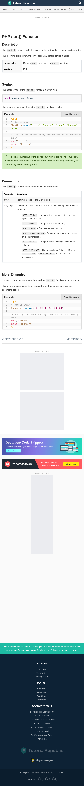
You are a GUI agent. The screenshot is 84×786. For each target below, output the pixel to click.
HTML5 (14, 9)
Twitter (54, 650)
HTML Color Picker (42, 723)
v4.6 (72, 9)
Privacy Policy (42, 677)
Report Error (42, 692)
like (49, 647)
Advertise (42, 700)
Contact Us (42, 689)
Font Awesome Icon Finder (42, 735)
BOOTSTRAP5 (60, 9)
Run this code (71, 114)
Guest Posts (42, 696)
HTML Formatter (42, 716)
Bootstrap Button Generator (42, 727)
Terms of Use (41, 673)
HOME (5, 9)
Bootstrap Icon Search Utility (42, 712)
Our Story (42, 669)
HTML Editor (42, 739)
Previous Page (14, 339)
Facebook (41, 650)
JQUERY (47, 9)
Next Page (73, 339)
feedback (69, 647)
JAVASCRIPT (34, 9)
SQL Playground (42, 731)
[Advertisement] (42, 25)
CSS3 (22, 9)
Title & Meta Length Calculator (42, 720)
